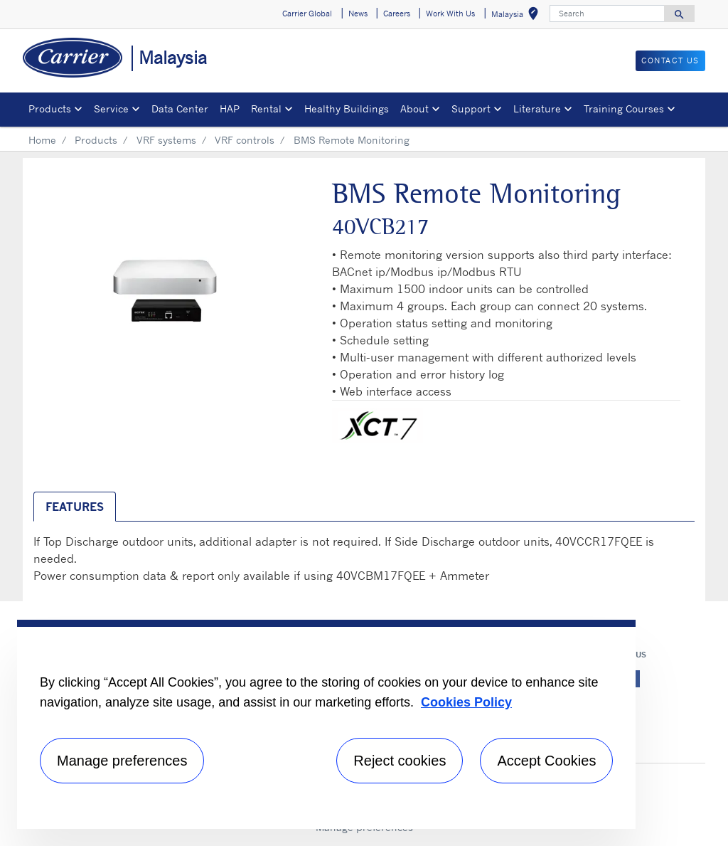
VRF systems (166, 140)
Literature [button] (537, 108)
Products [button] (49, 108)
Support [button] (471, 108)
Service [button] (111, 108)
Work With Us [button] (450, 13)
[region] (326, 724)
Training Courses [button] (624, 108)
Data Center (179, 108)
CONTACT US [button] (670, 60)
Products (96, 140)
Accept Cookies (546, 760)
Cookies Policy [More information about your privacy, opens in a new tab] (466, 702)
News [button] (358, 13)
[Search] (607, 13)
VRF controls (244, 140)
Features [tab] (75, 506)
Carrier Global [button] (307, 13)
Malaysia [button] (517, 16)
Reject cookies (399, 760)
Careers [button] (396, 13)
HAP (230, 108)
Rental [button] (266, 108)
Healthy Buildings (346, 108)
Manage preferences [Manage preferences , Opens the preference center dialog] (122, 760)
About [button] (414, 108)
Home (42, 140)
